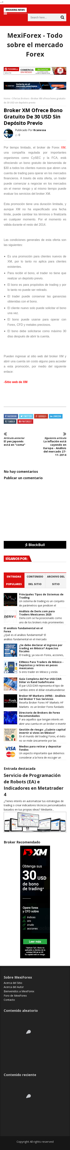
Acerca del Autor (14, 987)
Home (7, 98)
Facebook (12, 416)
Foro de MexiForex (15, 995)
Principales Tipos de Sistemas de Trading (41, 596)
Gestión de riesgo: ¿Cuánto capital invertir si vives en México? (42, 731)
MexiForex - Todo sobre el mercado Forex (35, 44)
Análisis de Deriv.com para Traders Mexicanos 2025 (37, 613)
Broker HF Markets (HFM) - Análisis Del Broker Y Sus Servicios (42, 697)
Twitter (27, 416)
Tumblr (11, 421)
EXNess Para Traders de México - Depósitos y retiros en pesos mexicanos (41, 665)
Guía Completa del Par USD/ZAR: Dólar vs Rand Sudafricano (40, 680)
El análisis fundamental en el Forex (23, 630)
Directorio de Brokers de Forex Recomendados (39, 714)
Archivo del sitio (56, 580)
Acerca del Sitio (13, 983)
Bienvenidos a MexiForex (19, 991)
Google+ (42, 416)
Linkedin (57, 416)
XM (63, 147)
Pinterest (26, 421)
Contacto (9, 999)
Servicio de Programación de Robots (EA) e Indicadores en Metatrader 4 (33, 784)
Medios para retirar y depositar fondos (40, 748)
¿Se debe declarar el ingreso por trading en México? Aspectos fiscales (40, 648)
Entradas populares (14, 580)
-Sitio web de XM (15, 382)
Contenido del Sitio (35, 580)
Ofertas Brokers (20, 98)
